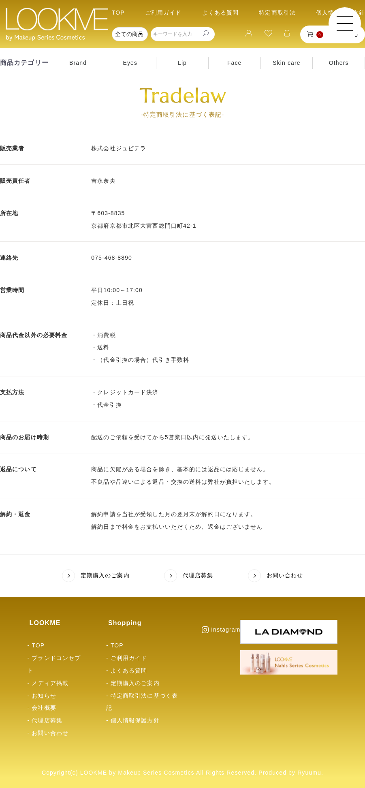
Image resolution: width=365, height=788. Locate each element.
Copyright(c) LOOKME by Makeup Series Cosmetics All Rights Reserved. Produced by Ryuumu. (182, 772)
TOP (118, 12)
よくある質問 (220, 12)
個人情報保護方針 (135, 720)
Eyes (130, 63)
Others (339, 63)
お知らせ (44, 695)
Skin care (286, 63)
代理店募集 (188, 575)
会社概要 (44, 708)
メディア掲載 (50, 683)
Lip (182, 63)
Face (234, 63)
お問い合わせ (275, 575)
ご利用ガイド (163, 12)
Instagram (221, 630)
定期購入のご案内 (96, 575)
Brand (78, 63)
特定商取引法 (277, 12)
